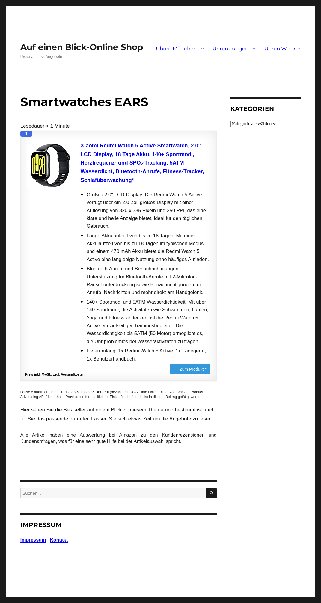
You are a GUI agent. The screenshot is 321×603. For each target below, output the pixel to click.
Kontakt (59, 539)
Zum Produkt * (193, 369)
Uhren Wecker (282, 49)
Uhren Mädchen (176, 49)
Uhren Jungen (230, 49)
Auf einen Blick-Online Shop (81, 47)
